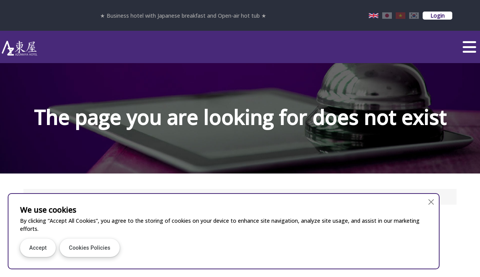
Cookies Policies (89, 248)
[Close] (431, 202)
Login (437, 15)
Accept (38, 248)
